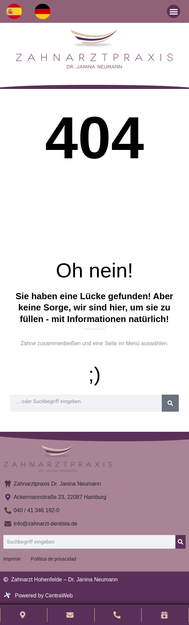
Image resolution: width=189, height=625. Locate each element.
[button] (173, 11)
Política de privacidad (53, 559)
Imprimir (12, 559)
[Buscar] (170, 403)
